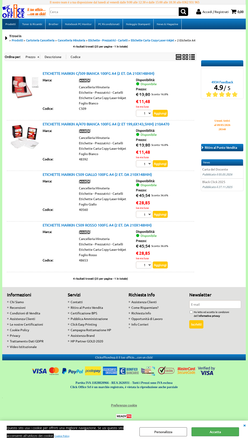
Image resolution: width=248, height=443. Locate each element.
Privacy (15, 335)
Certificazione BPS (84, 313)
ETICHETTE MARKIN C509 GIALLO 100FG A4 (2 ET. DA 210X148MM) (97, 174)
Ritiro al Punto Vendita (87, 307)
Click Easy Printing (84, 324)
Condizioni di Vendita (25, 313)
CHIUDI (244, 425)
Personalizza (163, 432)
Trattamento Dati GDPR (27, 341)
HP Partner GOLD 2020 (87, 341)
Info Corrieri (139, 324)
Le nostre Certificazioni (26, 324)
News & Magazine (167, 24)
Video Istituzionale (23, 347)
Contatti (77, 302)
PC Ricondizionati (109, 24)
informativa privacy (209, 316)
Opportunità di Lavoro (147, 319)
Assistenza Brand (83, 335)
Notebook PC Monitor (78, 24)
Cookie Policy (61, 436)
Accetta (215, 432)
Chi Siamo (17, 302)
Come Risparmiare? (145, 307)
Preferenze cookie (124, 405)
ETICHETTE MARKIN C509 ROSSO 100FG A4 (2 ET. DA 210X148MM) (97, 225)
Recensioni (18, 307)
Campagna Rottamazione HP (91, 330)
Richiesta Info (141, 313)
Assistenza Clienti (22, 319)
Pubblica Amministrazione (89, 319)
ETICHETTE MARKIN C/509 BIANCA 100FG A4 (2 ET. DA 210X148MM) (98, 73)
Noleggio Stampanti (138, 24)
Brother (54, 24)
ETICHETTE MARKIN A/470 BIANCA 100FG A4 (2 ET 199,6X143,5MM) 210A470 (106, 124)
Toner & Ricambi (32, 24)
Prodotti (10, 24)
